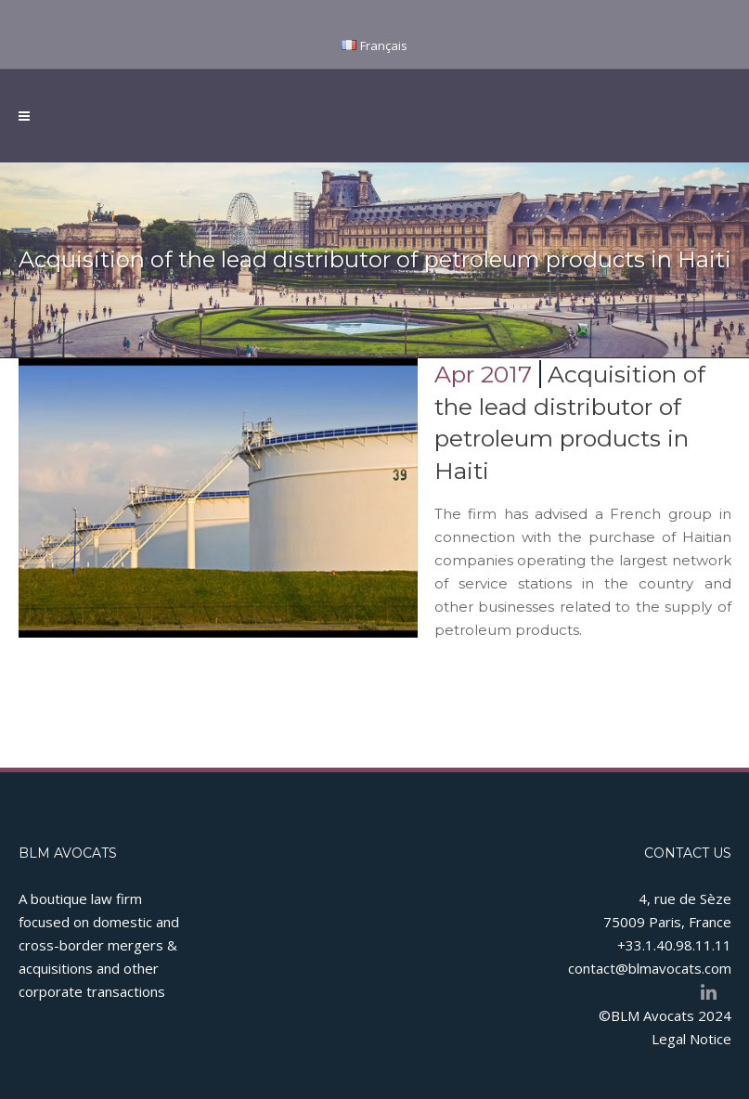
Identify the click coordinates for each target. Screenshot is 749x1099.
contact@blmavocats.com (649, 968)
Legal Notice (691, 1038)
